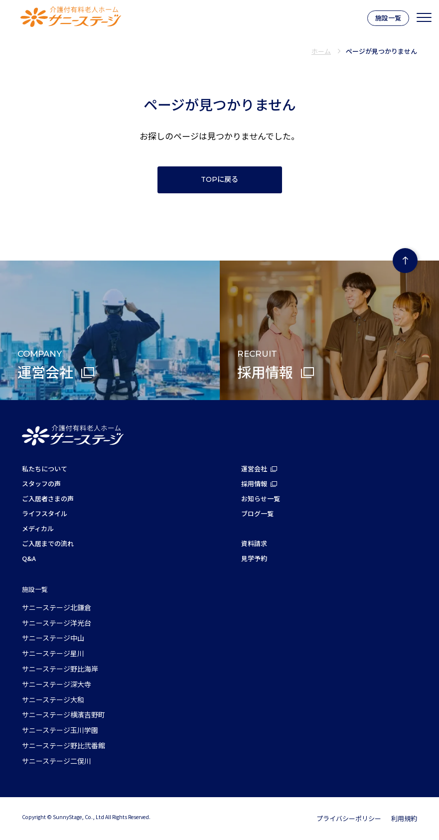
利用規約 (404, 818)
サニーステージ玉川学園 (60, 730)
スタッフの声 (41, 483)
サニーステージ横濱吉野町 (63, 714)
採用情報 (254, 483)
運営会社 (254, 468)
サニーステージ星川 (53, 653)
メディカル (38, 528)
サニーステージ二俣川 (56, 761)
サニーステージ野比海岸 (60, 669)
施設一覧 (388, 17)
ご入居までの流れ (48, 543)
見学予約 (254, 558)
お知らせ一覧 (260, 498)
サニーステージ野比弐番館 (63, 745)
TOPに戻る (219, 179)
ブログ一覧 (257, 513)
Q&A (29, 558)
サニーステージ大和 (53, 699)
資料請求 (254, 543)
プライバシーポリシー (348, 818)
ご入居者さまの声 (48, 498)
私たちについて (44, 468)
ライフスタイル (44, 513)
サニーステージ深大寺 (56, 684)
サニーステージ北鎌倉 (56, 607)
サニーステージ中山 (53, 638)
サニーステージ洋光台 (56, 623)
